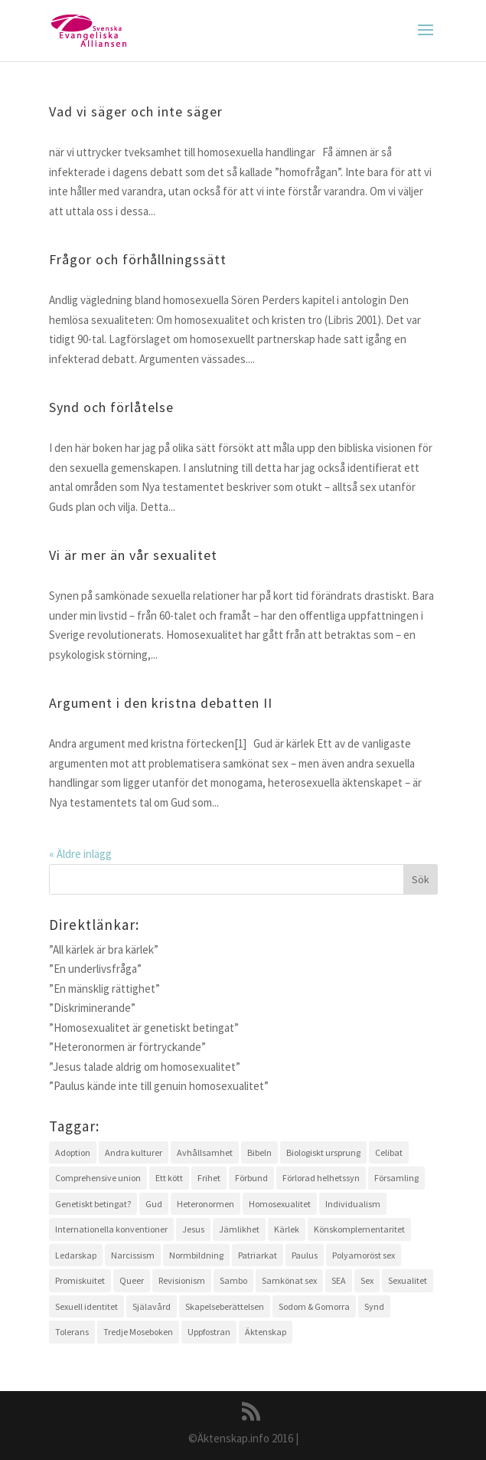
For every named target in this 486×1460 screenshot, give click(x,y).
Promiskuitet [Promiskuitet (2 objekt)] (80, 1280)
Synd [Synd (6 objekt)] (374, 1306)
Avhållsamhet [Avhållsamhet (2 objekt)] (205, 1152)
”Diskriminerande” (92, 1007)
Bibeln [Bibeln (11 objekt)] (259, 1152)
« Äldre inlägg (80, 853)
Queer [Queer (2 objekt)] (131, 1280)
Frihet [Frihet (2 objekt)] (208, 1177)
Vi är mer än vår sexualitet (133, 555)
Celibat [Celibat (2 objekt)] (389, 1152)
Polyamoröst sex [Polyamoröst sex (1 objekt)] (363, 1255)
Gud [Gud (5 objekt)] (153, 1204)
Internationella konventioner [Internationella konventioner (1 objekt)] (111, 1229)
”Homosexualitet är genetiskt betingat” (144, 1027)
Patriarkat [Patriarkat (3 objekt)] (257, 1255)
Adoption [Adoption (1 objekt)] (72, 1152)
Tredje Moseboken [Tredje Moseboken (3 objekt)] (138, 1331)
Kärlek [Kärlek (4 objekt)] (286, 1229)
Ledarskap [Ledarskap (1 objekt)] (75, 1255)
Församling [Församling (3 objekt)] (396, 1177)
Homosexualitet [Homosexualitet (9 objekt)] (280, 1204)
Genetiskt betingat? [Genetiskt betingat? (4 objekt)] (93, 1204)
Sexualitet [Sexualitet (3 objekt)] (407, 1280)
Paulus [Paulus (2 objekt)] (305, 1255)
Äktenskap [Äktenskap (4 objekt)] (265, 1331)
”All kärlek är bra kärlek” (103, 949)
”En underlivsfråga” (95, 968)
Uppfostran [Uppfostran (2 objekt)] (209, 1331)
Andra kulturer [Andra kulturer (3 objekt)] (133, 1152)
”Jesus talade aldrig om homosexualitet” (144, 1066)
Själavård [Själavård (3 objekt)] (151, 1306)
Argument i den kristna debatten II (160, 703)
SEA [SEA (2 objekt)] (338, 1280)
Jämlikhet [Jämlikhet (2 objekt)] (239, 1229)
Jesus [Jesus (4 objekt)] (193, 1229)
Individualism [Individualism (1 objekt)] (352, 1204)
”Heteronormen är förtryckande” (127, 1046)
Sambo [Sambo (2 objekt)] (233, 1280)
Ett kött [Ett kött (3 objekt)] (169, 1177)
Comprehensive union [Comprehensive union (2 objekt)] (98, 1177)
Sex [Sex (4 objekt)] (366, 1280)
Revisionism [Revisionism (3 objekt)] (181, 1280)
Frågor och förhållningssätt (138, 259)
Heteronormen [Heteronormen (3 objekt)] (205, 1204)
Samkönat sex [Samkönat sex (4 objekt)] (289, 1280)
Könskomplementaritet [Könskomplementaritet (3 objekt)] (359, 1229)
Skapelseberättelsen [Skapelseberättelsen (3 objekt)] (224, 1306)
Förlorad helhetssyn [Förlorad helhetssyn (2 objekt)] (321, 1177)
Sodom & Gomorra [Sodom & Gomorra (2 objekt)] (314, 1306)
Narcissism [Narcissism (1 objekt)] (133, 1255)
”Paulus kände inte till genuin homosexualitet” (159, 1086)
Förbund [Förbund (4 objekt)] (251, 1177)
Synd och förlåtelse (111, 407)
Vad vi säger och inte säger (136, 111)
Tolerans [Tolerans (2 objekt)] (72, 1331)
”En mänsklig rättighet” (104, 988)
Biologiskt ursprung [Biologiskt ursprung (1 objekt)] (323, 1152)
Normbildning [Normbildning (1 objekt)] (196, 1255)
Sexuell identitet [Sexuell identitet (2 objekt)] (86, 1306)
